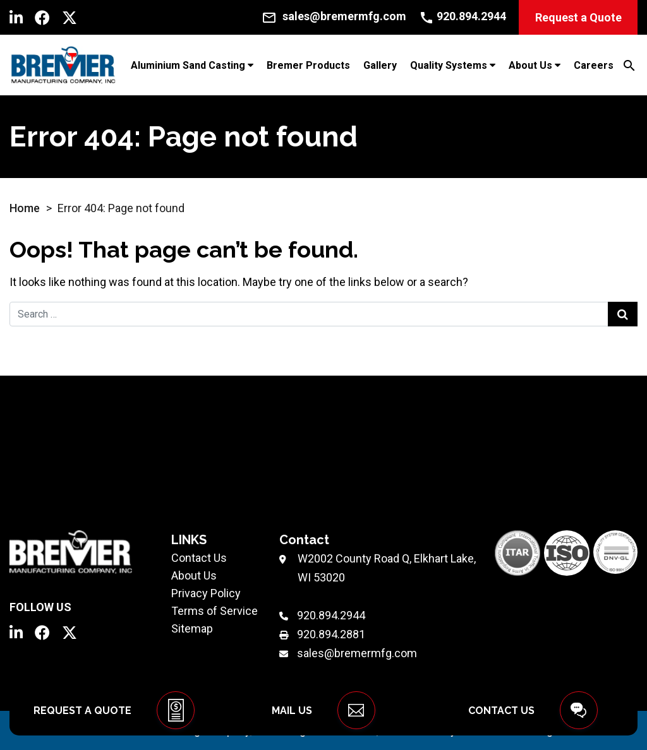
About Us (530, 65)
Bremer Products (308, 65)
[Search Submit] (623, 314)
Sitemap (192, 628)
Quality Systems (448, 65)
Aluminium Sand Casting (188, 65)
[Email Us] (334, 16)
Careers (594, 65)
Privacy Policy (206, 593)
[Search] (629, 64)
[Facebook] (42, 18)
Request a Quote (578, 17)
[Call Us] (462, 16)
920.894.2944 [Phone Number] (331, 615)
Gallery (380, 65)
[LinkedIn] (16, 18)
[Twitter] (69, 18)
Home (24, 208)
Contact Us (199, 557)
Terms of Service (214, 610)
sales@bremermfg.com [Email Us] (357, 653)
